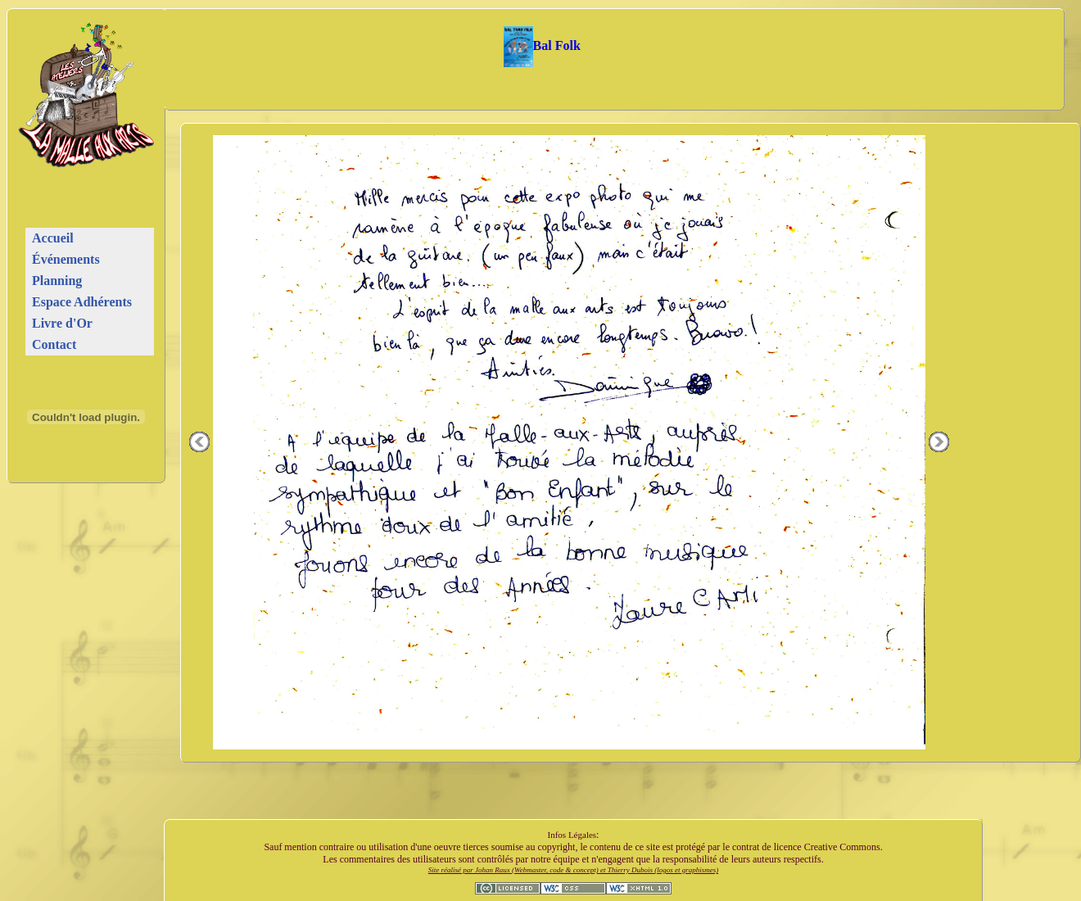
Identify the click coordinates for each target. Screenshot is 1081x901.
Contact (54, 344)
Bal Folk (542, 45)
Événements (66, 259)
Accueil (53, 238)
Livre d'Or (62, 323)
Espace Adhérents (82, 302)
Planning (57, 281)
